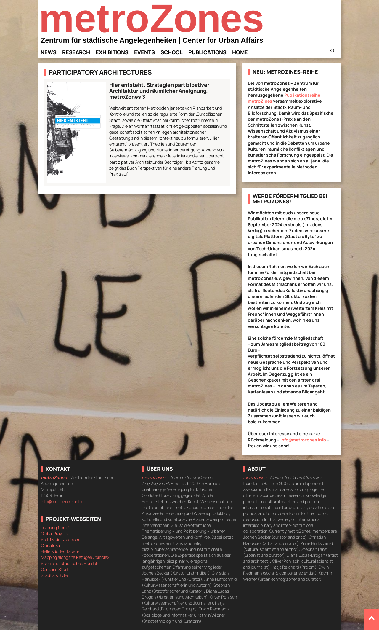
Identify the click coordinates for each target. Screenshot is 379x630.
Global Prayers (54, 533)
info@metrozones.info (303, 440)
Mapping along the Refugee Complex (75, 557)
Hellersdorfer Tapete (60, 551)
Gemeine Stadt (55, 569)
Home (240, 52)
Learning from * (55, 527)
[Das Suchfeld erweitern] (331, 52)
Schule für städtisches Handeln (70, 563)
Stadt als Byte (54, 575)
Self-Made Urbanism (60, 539)
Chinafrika (50, 545)
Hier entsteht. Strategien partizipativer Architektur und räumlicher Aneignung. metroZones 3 (159, 91)
